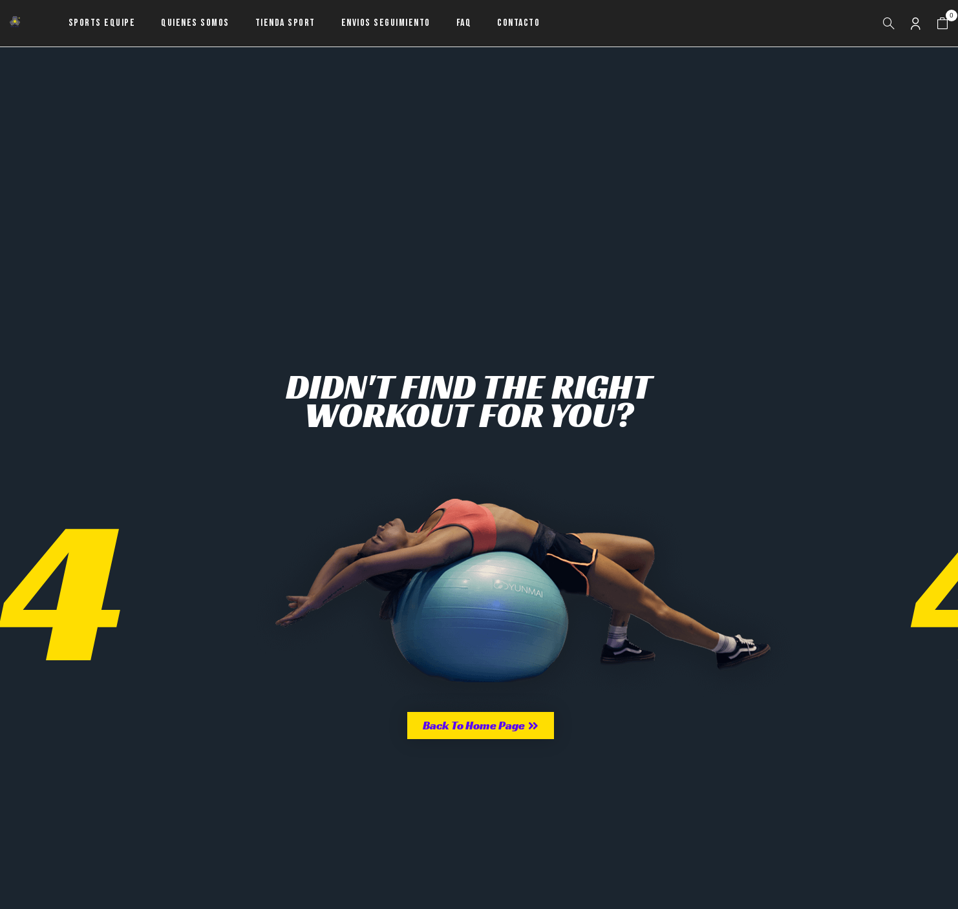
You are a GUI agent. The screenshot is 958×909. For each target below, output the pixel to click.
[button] (942, 23)
